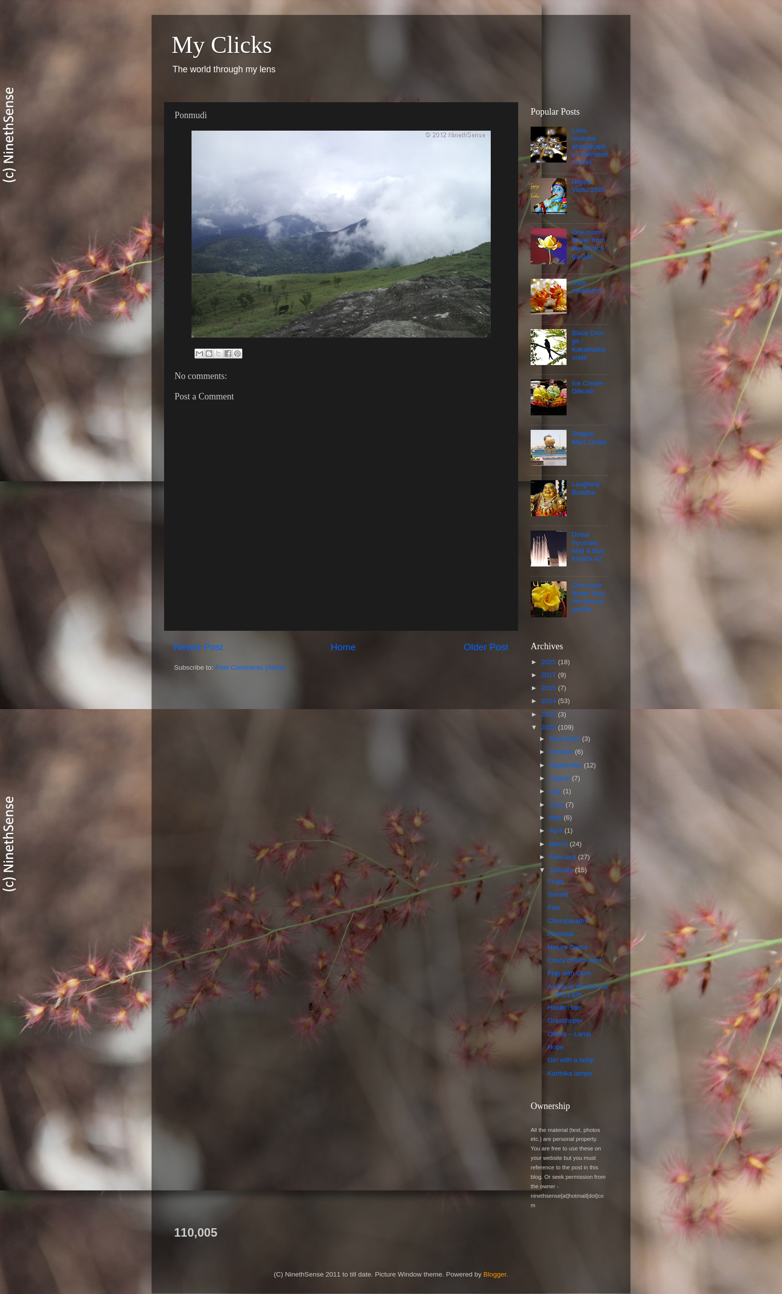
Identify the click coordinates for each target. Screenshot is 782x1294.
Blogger (494, 1274)
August (560, 778)
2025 (549, 662)
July (556, 791)
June (557, 804)
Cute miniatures (587, 286)
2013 (549, 714)
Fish (554, 908)
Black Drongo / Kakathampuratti (588, 345)
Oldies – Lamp (569, 1034)
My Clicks (222, 44)
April (557, 830)
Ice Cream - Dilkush (589, 387)
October (562, 751)
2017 (549, 675)
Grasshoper (565, 1020)
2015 (549, 688)
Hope (556, 1047)
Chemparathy (568, 920)
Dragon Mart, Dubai (589, 437)
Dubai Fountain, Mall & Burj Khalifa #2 (588, 546)
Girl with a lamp (571, 1060)
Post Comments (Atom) (250, 667)
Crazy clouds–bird (574, 960)
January (562, 870)
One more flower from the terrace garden (588, 244)
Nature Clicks (567, 947)
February (563, 857)
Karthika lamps (570, 1073)
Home (343, 647)
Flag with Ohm (569, 973)
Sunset (558, 894)
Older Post (486, 647)
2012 (549, 727)
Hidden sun (565, 1007)
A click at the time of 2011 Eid (577, 990)
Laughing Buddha (585, 488)
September (566, 765)
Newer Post (198, 647)
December (565, 738)
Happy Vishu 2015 (588, 185)
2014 (549, 701)
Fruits (556, 881)
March (559, 844)
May (556, 817)
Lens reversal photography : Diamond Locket (589, 147)
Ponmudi (561, 933)
